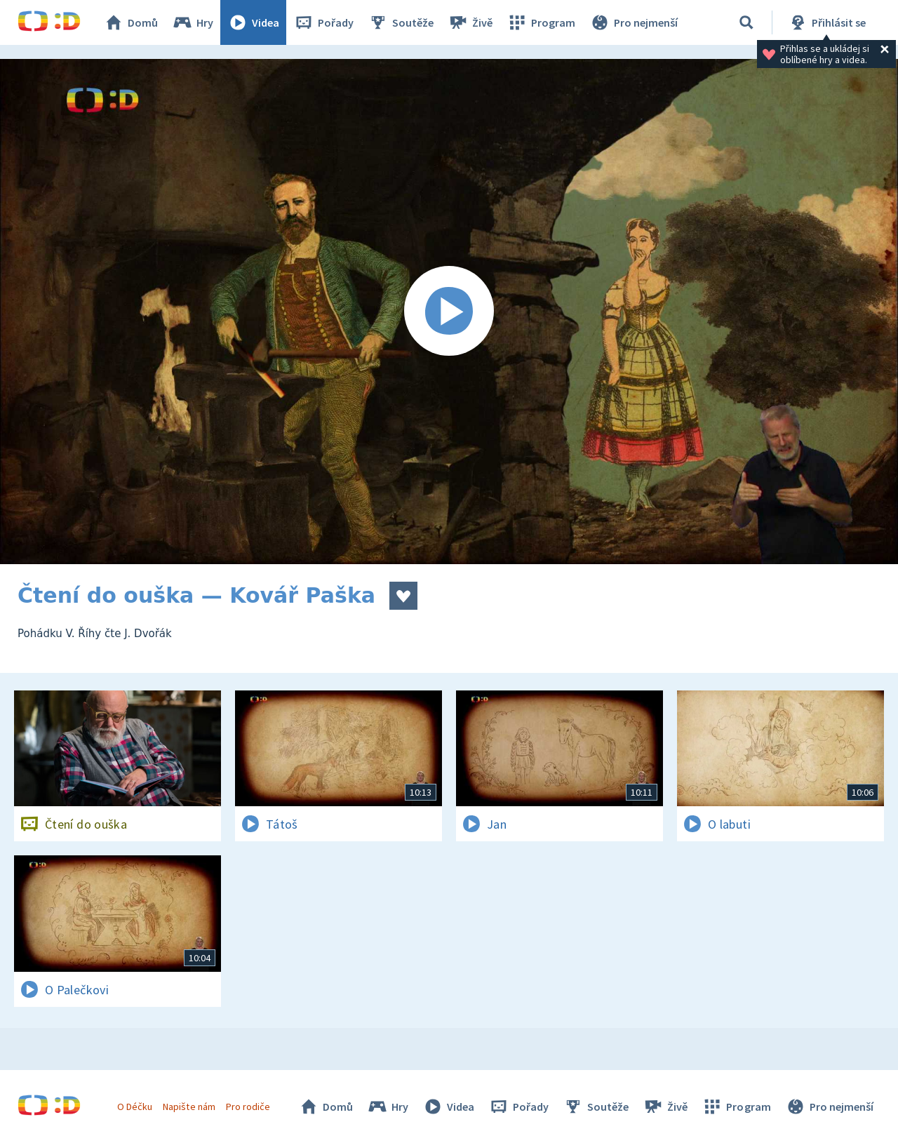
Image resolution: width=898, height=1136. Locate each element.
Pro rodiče (248, 1106)
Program (541, 22)
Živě (470, 22)
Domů (130, 22)
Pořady (323, 22)
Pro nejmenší (633, 22)
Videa (253, 22)
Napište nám (189, 1106)
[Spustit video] (449, 311)
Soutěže (401, 22)
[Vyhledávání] (746, 22)
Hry (192, 22)
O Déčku (134, 1106)
